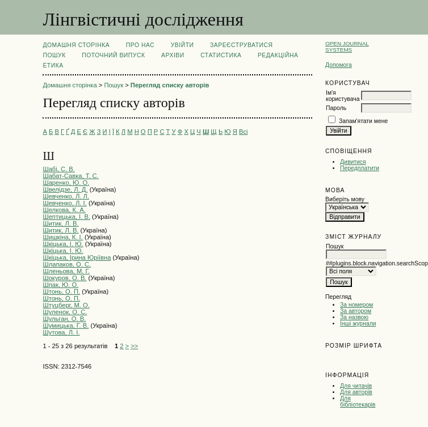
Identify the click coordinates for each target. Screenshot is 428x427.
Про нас (140, 45)
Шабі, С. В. (58, 169)
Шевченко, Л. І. (64, 203)
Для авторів (356, 392)
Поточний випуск (113, 55)
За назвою (354, 317)
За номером (356, 305)
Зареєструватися (241, 45)
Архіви (172, 55)
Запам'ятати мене (363, 121)
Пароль (336, 108)
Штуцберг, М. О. (66, 305)
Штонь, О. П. (61, 291)
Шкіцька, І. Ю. (63, 243)
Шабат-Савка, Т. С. (70, 175)
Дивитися (353, 162)
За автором (355, 311)
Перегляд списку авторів (170, 85)
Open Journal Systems (347, 46)
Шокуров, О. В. (64, 277)
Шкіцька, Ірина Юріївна (77, 257)
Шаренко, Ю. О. (66, 182)
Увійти (182, 45)
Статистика (220, 55)
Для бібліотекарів (357, 401)
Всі (243, 131)
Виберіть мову (344, 199)
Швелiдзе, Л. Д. (65, 189)
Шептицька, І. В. (66, 216)
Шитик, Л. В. (60, 223)
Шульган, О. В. (64, 318)
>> (134, 346)
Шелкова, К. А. (64, 209)
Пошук (54, 55)
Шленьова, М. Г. (66, 271)
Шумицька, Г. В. (66, 325)
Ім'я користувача (342, 96)
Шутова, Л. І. (61, 332)
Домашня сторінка (76, 45)
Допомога (338, 65)
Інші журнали (358, 323)
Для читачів (356, 386)
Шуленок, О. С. (65, 311)
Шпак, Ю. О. (60, 284)
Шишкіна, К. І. (62, 237)
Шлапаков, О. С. (67, 264)
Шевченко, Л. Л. (66, 196)
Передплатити (359, 168)
